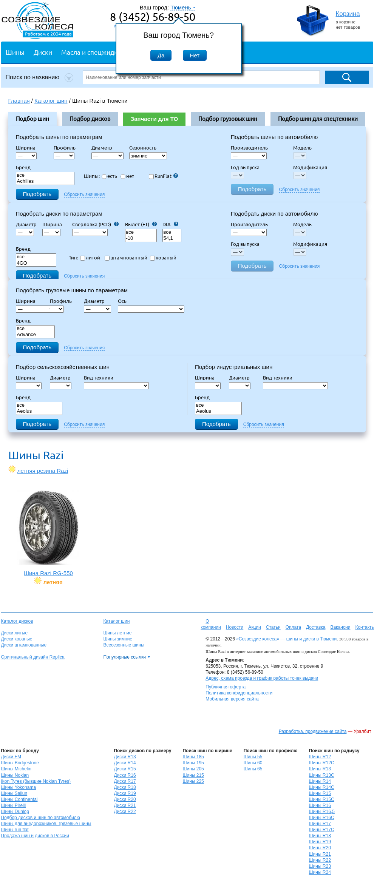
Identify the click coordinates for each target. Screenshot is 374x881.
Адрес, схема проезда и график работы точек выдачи (262, 678)
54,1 (172, 238)
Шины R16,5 (322, 811)
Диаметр (104, 148)
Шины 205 (193, 768)
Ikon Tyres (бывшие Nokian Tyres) (36, 781)
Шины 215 (193, 775)
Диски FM (11, 756)
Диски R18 (125, 787)
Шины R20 (320, 847)
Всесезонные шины (123, 645)
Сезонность (142, 148)
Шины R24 (320, 872)
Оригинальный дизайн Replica (33, 657)
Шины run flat (15, 829)
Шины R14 (320, 781)
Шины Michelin (16, 768)
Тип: (73, 258)
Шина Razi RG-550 (48, 533)
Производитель (249, 148)
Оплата (293, 627)
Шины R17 (320, 823)
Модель (302, 148)
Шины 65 (253, 768)
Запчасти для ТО (154, 119)
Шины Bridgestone (20, 762)
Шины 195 (193, 762)
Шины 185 (193, 756)
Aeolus (39, 411)
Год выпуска (245, 167)
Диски (43, 52)
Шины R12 (320, 756)
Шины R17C (321, 829)
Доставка (316, 627)
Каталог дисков (17, 621)
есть (109, 176)
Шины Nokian (15, 775)
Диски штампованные (24, 645)
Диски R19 (125, 793)
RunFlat (163, 176)
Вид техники (101, 378)
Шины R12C (321, 762)
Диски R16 (125, 775)
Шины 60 (253, 762)
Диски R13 (125, 756)
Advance (35, 335)
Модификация (310, 167)
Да (161, 55)
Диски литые (14, 633)
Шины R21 (320, 854)
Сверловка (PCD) (95, 224)
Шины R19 (320, 841)
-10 (140, 238)
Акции (254, 627)
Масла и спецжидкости (96, 52)
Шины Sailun (14, 793)
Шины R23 (320, 866)
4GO (36, 263)
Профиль (67, 148)
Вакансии (340, 627)
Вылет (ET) (141, 224)
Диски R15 (125, 768)
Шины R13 (320, 768)
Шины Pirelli (13, 805)
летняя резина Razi (42, 471)
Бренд (23, 167)
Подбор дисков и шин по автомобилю (40, 817)
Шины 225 (193, 781)
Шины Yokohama (18, 787)
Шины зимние (117, 639)
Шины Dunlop (15, 811)
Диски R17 (125, 781)
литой (90, 258)
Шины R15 (320, 793)
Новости (234, 627)
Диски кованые (16, 639)
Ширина (26, 148)
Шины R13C (321, 775)
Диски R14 (125, 762)
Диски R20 (125, 799)
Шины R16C (321, 817)
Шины (15, 52)
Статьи (273, 627)
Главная (19, 100)
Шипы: (92, 176)
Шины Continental (19, 799)
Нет (195, 55)
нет (127, 176)
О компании (211, 624)
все (45, 175)
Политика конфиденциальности (239, 693)
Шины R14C (321, 787)
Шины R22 (320, 860)
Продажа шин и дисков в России (35, 835)
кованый (163, 258)
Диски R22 (125, 811)
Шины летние (117, 633)
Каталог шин (116, 621)
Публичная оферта (226, 687)
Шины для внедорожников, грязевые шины (46, 823)
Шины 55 (253, 756)
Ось (124, 301)
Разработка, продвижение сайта (313, 731)
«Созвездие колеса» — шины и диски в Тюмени (286, 639)
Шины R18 (320, 835)
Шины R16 (320, 805)
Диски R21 (125, 805)
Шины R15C (321, 799)
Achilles (45, 181)
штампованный (126, 258)
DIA (170, 224)
